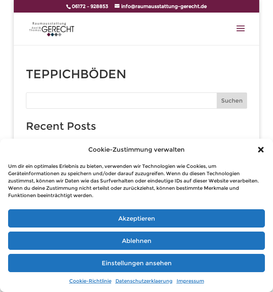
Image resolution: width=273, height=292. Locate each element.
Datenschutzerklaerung (144, 281)
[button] (261, 150)
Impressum (190, 281)
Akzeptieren (136, 218)
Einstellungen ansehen (137, 263)
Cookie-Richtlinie (90, 281)
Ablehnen (136, 241)
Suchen (232, 100)
